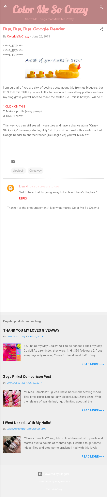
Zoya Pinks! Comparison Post (27, 376)
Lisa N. (23, 186)
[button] (101, 30)
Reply (23, 198)
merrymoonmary (62, 481)
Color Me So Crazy (50, 9)
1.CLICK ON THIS (14, 106)
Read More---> (93, 364)
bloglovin (18, 170)
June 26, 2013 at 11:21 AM (44, 186)
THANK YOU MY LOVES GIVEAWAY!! (32, 330)
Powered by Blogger (53, 474)
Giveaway (35, 170)
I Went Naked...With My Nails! (27, 423)
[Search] (101, 8)
